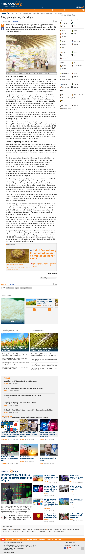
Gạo (12, 321)
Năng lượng (14, 13)
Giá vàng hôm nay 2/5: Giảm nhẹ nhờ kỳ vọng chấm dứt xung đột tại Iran (42, 349)
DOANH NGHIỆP (50, 10)
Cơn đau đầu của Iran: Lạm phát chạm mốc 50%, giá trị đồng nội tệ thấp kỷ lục (28, 434)
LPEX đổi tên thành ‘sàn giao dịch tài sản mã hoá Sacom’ (20, 381)
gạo (17, 288)
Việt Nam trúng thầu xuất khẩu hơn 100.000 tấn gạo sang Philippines (18, 268)
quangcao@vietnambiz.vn (73, 545)
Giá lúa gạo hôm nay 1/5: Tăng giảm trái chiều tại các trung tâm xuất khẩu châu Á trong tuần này (14, 348)
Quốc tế (5, 398)
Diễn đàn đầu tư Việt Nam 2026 (56, 531)
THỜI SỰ (7, 10)
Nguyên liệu (23, 13)
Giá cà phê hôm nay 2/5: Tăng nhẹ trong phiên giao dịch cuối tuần (44, 360)
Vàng (29, 13)
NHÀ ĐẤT (35, 10)
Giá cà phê (49, 529)
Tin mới (7, 378)
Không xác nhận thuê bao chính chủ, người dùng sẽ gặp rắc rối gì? (23, 388)
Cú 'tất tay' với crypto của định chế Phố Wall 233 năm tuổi (75, 487)
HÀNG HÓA (17, 10)
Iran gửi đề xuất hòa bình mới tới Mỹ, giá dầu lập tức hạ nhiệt (28, 457)
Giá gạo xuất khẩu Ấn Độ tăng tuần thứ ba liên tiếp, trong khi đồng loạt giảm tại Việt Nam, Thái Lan (44, 265)
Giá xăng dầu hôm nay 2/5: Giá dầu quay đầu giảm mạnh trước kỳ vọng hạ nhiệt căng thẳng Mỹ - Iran (44, 364)
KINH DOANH (57, 10)
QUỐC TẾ (23, 10)
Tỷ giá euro (36, 529)
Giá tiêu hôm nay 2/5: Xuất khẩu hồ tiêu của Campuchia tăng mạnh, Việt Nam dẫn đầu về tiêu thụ (43, 355)
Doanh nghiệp (4, 439)
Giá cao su (34, 531)
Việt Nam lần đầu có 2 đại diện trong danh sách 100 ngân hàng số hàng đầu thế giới (28, 410)
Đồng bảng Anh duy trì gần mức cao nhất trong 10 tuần (20, 403)
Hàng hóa (5, 13)
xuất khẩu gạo (10, 288)
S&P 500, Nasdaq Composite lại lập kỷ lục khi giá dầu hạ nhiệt (76, 477)
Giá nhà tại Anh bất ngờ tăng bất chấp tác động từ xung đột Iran (22, 395)
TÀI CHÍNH (29, 10)
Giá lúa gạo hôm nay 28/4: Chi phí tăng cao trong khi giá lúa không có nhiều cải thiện (14, 359)
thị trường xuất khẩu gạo (26, 288)
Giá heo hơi (43, 529)
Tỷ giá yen (30, 529)
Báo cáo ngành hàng (47, 13)
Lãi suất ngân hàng (67, 529)
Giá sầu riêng (16, 531)
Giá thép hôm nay (7, 531)
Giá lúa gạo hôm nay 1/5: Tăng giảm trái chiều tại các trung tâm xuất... (44, 301)
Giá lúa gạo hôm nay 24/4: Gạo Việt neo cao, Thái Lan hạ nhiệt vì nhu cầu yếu (15, 367)
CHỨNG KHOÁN (42, 10)
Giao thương (58, 13)
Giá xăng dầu (76, 529)
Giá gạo (29, 531)
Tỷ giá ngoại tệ (16, 529)
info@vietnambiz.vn (11, 551)
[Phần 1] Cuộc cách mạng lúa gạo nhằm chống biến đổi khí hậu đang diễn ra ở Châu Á (43, 254)
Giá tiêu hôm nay (57, 529)
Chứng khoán (4, 463)
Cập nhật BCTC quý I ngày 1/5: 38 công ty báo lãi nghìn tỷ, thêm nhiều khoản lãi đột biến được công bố (10, 434)
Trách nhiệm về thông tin (8, 552)
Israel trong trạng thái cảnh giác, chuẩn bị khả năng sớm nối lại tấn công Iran (48, 458)
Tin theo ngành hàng (67, 15)
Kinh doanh (6, 390)
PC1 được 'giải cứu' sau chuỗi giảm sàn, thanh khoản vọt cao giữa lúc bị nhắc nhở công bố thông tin (20, 517)
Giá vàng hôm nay (7, 529)
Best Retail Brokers (43, 531)
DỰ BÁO (12, 10)
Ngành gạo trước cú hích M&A (15, 264)
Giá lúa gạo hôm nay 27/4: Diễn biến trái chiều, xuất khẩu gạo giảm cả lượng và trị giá (15, 363)
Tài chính (6, 383)
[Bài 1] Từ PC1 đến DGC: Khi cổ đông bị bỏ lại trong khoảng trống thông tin (26, 417)
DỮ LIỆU (63, 10)
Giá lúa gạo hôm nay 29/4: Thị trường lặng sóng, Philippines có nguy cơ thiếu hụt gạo (14, 354)
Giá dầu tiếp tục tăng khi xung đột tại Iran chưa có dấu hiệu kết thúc (44, 369)
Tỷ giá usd (23, 529)
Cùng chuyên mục (37, 331)
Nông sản (36, 13)
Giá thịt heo (23, 531)
